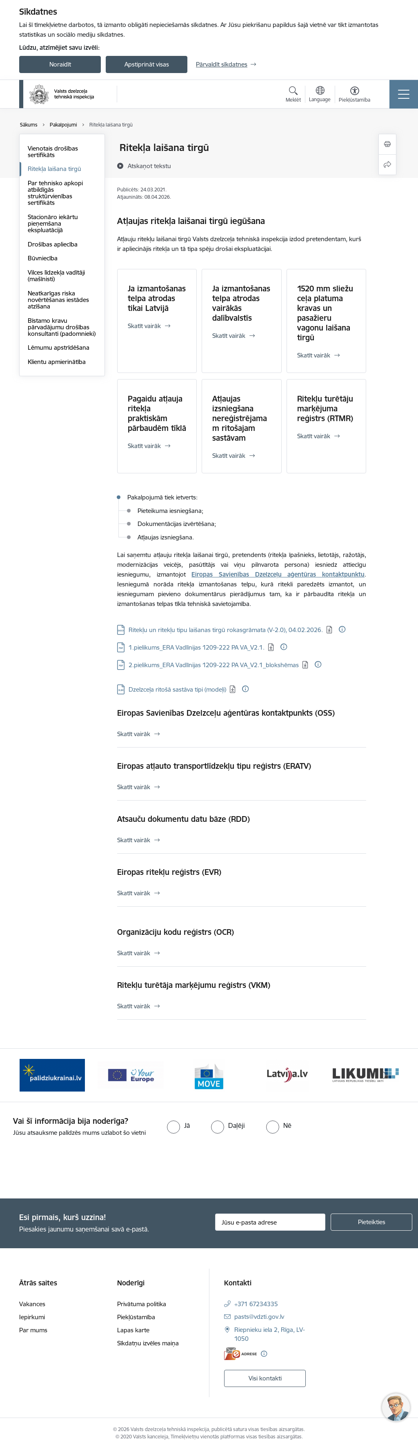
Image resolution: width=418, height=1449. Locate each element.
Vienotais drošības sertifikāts (53, 151)
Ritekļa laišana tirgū (54, 169)
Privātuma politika (141, 1304)
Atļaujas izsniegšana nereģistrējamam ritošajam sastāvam (239, 418)
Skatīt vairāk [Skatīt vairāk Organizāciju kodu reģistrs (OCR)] (133, 953)
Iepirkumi (32, 1317)
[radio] (178, 1125)
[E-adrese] (240, 1353)
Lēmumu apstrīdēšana (58, 347)
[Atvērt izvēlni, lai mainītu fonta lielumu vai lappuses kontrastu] (354, 95)
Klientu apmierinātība (57, 362)
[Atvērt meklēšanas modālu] (293, 95)
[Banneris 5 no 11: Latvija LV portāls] (287, 1074)
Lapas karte (133, 1330)
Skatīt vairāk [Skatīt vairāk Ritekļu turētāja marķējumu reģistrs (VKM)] (133, 1006)
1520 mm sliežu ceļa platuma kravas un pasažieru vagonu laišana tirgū (325, 313)
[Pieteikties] (371, 1222)
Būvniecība (43, 258)
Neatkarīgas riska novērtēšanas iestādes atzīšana (58, 299)
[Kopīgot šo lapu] (387, 165)
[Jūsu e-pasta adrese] (270, 1222)
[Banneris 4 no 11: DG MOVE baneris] (209, 1074)
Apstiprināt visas (147, 64)
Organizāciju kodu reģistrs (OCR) (175, 932)
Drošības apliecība (53, 244)
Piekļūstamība (136, 1317)
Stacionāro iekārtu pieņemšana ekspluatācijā (53, 223)
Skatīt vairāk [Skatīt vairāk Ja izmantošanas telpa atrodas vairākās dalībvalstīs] (228, 336)
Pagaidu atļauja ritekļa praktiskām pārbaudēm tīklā (157, 413)
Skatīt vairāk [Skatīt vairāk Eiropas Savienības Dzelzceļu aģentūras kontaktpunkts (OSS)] (133, 734)
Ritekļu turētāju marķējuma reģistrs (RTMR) (325, 408)
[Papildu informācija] (342, 629)
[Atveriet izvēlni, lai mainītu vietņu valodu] (320, 95)
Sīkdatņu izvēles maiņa (148, 1343)
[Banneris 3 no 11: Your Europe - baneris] (131, 1074)
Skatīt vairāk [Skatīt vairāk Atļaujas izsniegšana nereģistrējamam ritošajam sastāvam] (228, 455)
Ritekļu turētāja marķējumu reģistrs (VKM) (193, 985)
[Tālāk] (385, 1075)
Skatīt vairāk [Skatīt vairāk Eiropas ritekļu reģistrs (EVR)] (133, 893)
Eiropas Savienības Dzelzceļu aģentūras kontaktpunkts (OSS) (226, 713)
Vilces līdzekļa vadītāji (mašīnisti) (56, 275)
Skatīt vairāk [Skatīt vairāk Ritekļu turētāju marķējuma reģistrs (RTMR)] (313, 436)
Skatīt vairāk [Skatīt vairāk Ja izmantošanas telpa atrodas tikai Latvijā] (144, 326)
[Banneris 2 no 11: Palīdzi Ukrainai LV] (52, 1074)
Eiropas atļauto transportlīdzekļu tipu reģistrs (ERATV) (214, 766)
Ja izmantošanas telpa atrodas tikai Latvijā (157, 298)
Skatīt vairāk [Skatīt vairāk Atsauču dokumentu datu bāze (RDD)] (133, 840)
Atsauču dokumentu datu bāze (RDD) (183, 819)
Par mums (33, 1330)
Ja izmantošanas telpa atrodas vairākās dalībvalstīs (241, 303)
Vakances (32, 1304)
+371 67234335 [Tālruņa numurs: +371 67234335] (256, 1304)
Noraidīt (60, 64)
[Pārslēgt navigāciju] (403, 94)
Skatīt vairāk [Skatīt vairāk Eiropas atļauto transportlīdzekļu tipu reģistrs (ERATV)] (133, 787)
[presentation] (68, 1168)
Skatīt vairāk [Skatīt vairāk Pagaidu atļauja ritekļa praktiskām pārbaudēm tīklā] (144, 446)
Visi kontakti (265, 1378)
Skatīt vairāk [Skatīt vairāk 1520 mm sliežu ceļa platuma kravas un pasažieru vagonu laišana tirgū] (313, 355)
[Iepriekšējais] (32, 1075)
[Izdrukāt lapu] (387, 144)
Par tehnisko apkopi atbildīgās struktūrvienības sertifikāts (55, 192)
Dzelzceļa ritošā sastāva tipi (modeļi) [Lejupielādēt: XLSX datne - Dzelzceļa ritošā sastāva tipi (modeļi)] (177, 689)
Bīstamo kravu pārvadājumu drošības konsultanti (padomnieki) (62, 327)
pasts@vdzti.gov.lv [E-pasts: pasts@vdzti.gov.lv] (259, 1316)
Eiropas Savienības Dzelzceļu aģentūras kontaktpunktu (278, 574)
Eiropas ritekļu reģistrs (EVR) (169, 872)
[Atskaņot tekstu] (149, 166)
